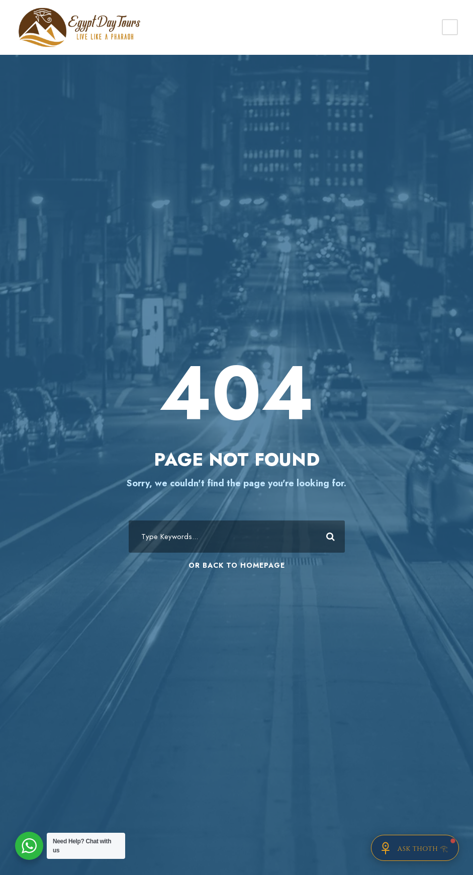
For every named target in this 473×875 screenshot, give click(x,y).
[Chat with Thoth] (415, 848)
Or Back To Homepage (236, 565)
